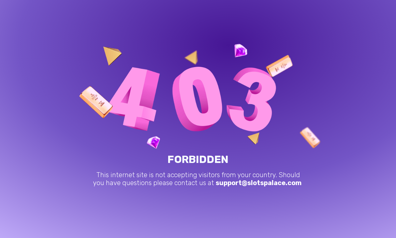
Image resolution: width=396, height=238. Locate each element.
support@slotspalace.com (259, 183)
